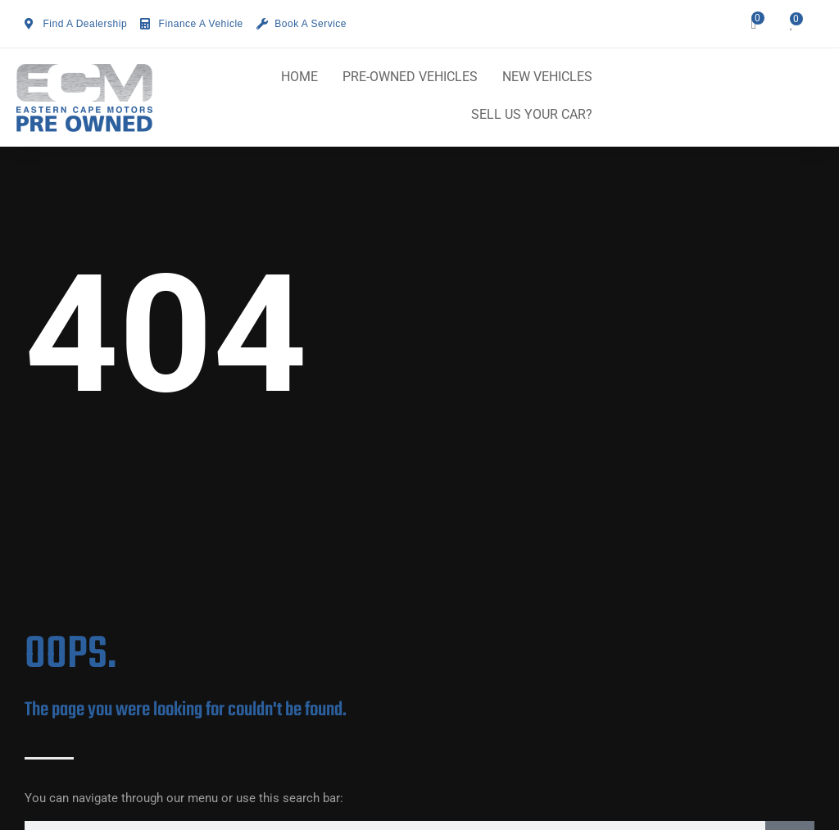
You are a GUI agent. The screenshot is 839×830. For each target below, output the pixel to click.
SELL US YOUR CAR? (531, 114)
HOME (299, 76)
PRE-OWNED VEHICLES (410, 76)
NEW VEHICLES (547, 76)
